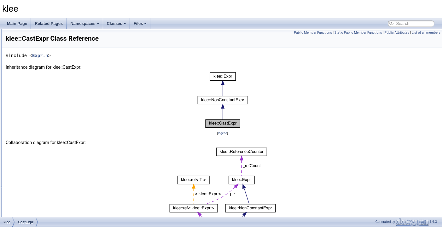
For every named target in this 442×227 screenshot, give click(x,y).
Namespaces (84, 23)
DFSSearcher (37, 209)
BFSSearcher (37, 84)
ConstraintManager (42, 188)
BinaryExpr (35, 91)
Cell (29, 133)
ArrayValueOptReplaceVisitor (50, 43)
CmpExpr (34, 147)
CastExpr (33, 126)
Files (140, 23)
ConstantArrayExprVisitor (47, 168)
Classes (116, 23)
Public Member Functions (313, 33)
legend (261, 133)
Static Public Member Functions (358, 33)
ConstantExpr (37, 181)
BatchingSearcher (41, 77)
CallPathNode (37, 112)
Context (32, 202)
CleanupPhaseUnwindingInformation (56, 140)
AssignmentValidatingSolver (49, 70)
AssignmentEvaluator (43, 57)
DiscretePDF (36, 216)
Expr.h (119, 56)
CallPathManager (40, 105)
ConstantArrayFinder (43, 174)
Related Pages (49, 23)
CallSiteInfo (35, 119)
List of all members (426, 33)
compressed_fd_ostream (46, 154)
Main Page (17, 23)
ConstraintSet (37, 195)
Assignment (36, 50)
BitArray (32, 98)
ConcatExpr (36, 161)
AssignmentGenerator (44, 63)
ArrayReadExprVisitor (44, 36)
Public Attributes (396, 33)
